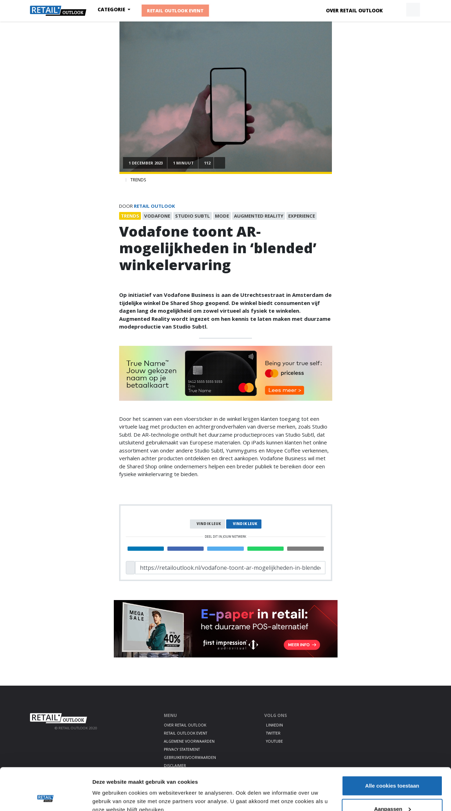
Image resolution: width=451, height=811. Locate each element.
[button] (396, 10)
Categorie (112, 9)
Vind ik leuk (209, 524)
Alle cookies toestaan (392, 746)
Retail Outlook (154, 206)
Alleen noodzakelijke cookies (392, 792)
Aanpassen (392, 769)
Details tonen (109, 789)
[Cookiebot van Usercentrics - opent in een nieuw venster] (45, 797)
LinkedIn (274, 725)
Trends (138, 180)
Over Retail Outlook (354, 10)
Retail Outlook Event (175, 10)
